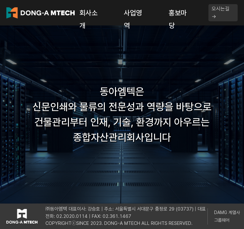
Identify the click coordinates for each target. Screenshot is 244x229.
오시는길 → (220, 12)
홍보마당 (178, 14)
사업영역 (133, 14)
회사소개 (88, 14)
